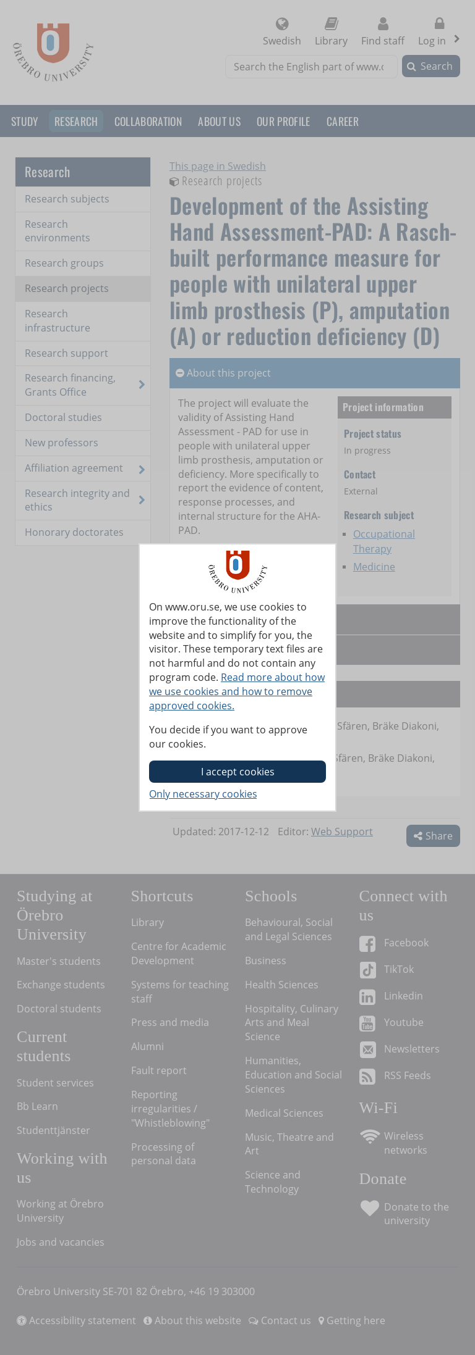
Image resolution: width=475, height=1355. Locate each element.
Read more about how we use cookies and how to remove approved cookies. (237, 691)
